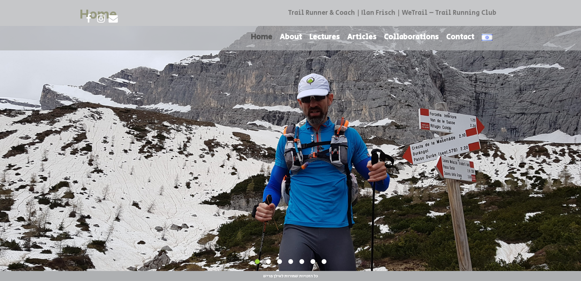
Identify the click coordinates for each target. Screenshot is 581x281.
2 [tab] (268, 261)
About (291, 37)
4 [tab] (290, 261)
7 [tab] (324, 261)
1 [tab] (257, 261)
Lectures (324, 37)
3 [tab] (279, 261)
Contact (460, 37)
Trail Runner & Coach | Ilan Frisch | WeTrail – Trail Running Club (392, 13)
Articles (361, 37)
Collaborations (411, 37)
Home (261, 37)
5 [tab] (301, 261)
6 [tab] (312, 261)
